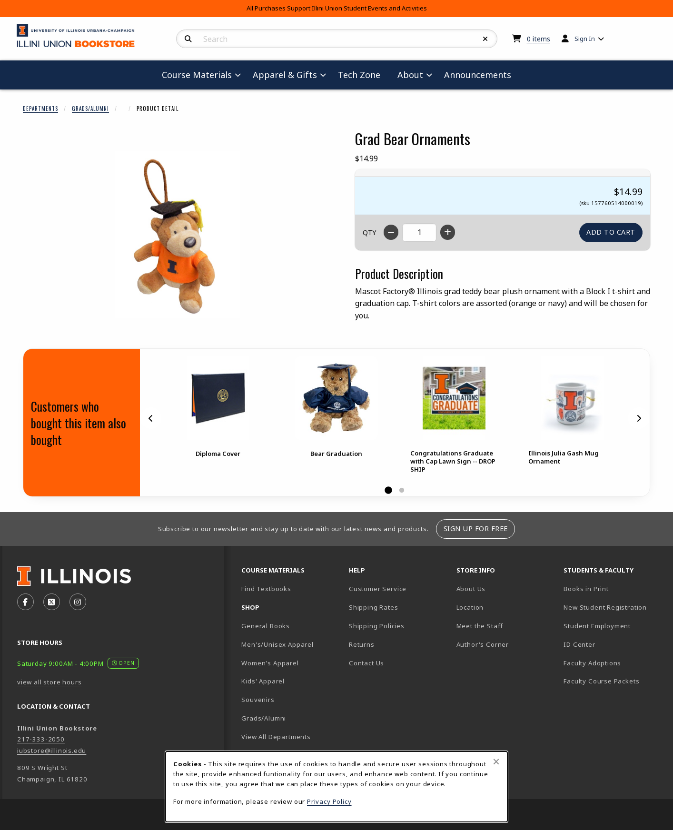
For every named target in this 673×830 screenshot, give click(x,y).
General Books (265, 626)
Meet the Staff (480, 626)
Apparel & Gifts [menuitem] (285, 74)
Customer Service (377, 588)
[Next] (639, 418)
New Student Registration (605, 607)
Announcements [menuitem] (477, 74)
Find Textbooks (266, 588)
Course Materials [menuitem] (197, 74)
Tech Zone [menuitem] (363, 74)
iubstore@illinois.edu (51, 750)
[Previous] (151, 418)
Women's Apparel (269, 663)
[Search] (188, 39)
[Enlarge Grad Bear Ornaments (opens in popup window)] (177, 234)
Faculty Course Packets (601, 681)
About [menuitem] (410, 74)
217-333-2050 (41, 739)
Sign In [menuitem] (584, 38)
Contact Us (366, 663)
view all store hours (49, 682)
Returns (362, 644)
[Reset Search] (485, 39)
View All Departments (276, 736)
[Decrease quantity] (391, 232)
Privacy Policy (329, 801)
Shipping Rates (373, 607)
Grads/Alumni (90, 108)
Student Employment (613, 625)
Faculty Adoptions (592, 663)
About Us (471, 588)
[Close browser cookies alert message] (496, 761)
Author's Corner (482, 644)
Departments (40, 108)
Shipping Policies (377, 626)
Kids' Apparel (263, 681)
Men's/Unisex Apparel (277, 644)
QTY (369, 232)
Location (470, 607)
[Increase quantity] (447, 232)
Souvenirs (257, 699)
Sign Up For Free (476, 528)
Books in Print (613, 588)
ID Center (613, 644)
